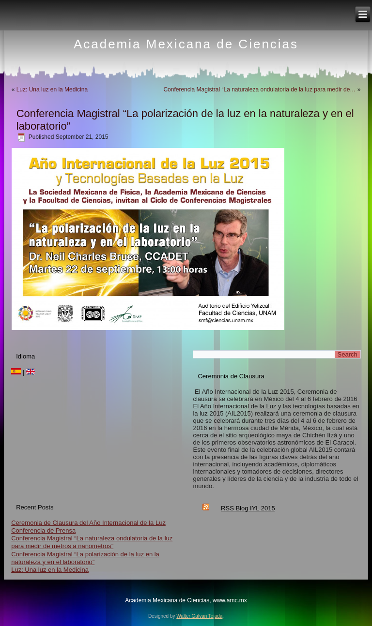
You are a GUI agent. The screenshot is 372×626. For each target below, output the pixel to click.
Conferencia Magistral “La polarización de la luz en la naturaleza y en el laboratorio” (85, 558)
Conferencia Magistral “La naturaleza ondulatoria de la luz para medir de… (259, 89)
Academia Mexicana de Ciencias (186, 44)
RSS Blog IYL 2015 (248, 508)
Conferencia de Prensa (43, 530)
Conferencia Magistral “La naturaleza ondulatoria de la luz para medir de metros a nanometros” (91, 542)
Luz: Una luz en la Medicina (52, 89)
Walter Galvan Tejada (199, 616)
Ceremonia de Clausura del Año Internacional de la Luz (88, 522)
